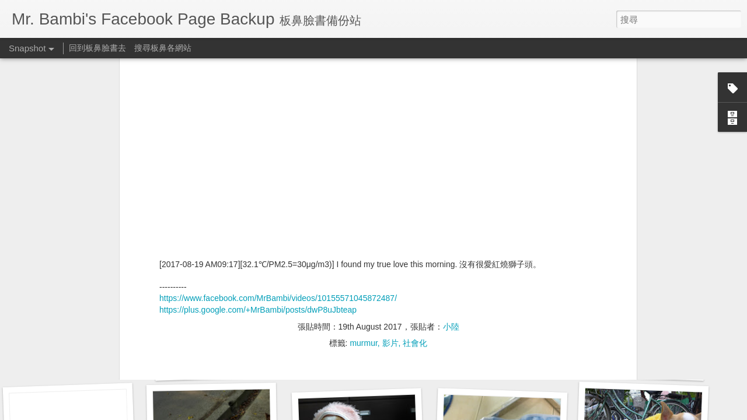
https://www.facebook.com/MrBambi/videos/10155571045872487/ (278, 102)
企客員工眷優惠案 (219, 366)
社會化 (415, 147)
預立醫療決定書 (356, 360)
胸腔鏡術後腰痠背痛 (501, 359)
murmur (363, 147)
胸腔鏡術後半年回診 (72, 359)
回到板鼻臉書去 (97, 47)
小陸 (451, 130)
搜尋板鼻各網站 (162, 47)
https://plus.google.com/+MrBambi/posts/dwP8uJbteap (258, 113)
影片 (390, 147)
